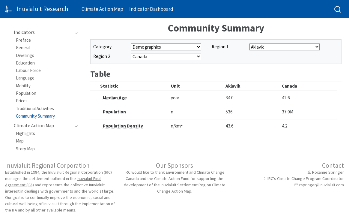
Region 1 (220, 47)
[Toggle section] (74, 32)
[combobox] (338, 9)
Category (102, 47)
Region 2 (101, 56)
